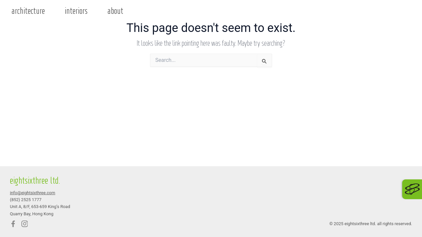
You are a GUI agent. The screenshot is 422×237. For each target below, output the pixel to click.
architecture (28, 11)
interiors (76, 11)
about (115, 11)
